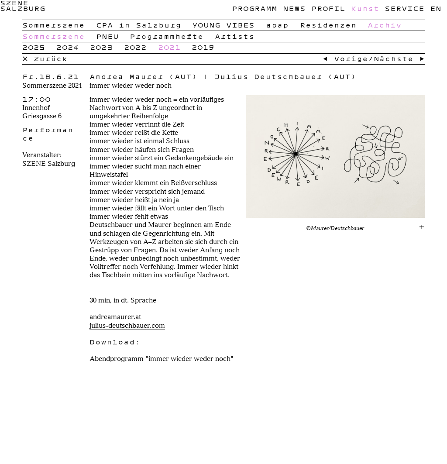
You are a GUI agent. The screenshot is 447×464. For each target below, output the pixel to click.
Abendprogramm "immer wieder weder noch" (161, 358)
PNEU (107, 36)
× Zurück (45, 58)
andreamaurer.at (115, 317)
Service (404, 8)
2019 (203, 47)
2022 (135, 47)
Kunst (365, 8)
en (435, 8)
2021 (169, 47)
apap (277, 25)
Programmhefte (166, 36)
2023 (101, 47)
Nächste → (399, 58)
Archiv (385, 25)
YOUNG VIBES (223, 25)
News (294, 8)
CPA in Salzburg (138, 25)
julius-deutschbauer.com (127, 325)
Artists (234, 36)
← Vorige (345, 58)
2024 (67, 47)
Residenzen (328, 25)
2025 (33, 47)
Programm (254, 8)
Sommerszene (53, 25)
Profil (328, 8)
